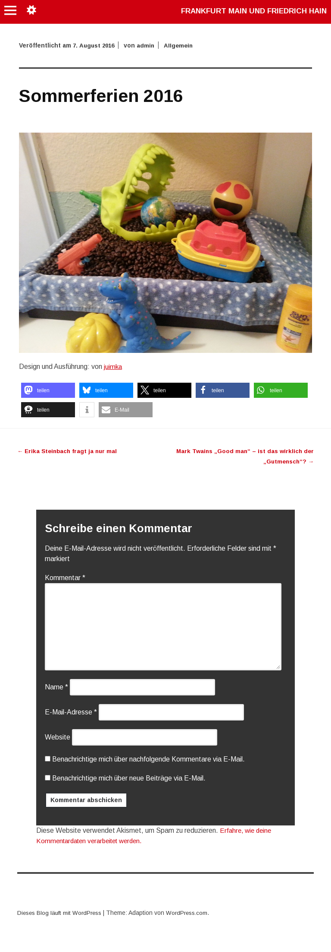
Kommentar (65, 577)
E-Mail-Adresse (71, 712)
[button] (48, 390)
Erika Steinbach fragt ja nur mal (69, 450)
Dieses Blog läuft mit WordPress (61, 912)
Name (56, 687)
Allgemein (182, 45)
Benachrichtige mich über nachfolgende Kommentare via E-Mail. (148, 759)
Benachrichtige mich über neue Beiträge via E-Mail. (129, 778)
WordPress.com (192, 912)
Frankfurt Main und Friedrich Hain (249, 10)
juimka (113, 366)
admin (149, 45)
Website (57, 737)
